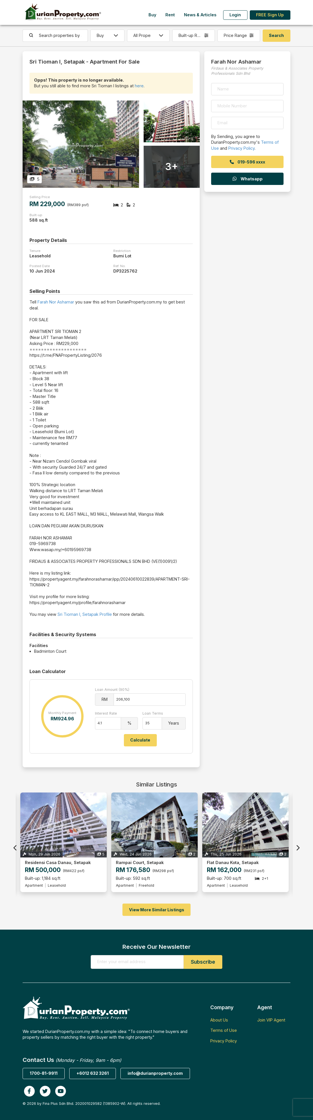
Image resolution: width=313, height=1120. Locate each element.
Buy (152, 14)
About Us (219, 1020)
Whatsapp (247, 178)
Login (235, 14)
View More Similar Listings (156, 909)
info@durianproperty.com (155, 1073)
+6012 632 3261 (92, 1073)
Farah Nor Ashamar (55, 301)
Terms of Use (223, 1030)
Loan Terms (152, 713)
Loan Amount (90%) (112, 689)
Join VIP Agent (271, 1020)
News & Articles (200, 14)
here (139, 85)
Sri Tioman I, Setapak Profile (85, 614)
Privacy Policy (241, 148)
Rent (170, 14)
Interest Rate (106, 713)
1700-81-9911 (44, 1073)
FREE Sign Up (270, 14)
